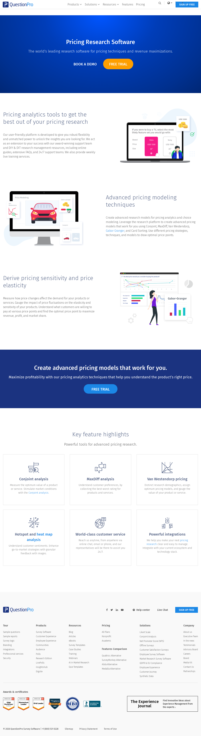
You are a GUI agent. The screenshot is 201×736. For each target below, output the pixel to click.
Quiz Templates (76, 667)
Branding (7, 645)
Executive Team (190, 636)
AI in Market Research (79, 662)
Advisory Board (190, 649)
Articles (72, 636)
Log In (190, 3)
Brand (186, 658)
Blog (71, 632)
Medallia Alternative (111, 668)
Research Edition (44, 658)
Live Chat (162, 610)
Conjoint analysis (38, 495)
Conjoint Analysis (148, 636)
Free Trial (118, 64)
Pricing (140, 10)
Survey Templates (77, 645)
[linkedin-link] (117, 610)
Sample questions (11, 632)
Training (72, 654)
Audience (40, 649)
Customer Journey (148, 672)
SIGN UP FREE (186, 10)
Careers (186, 654)
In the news (188, 641)
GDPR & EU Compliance (151, 663)
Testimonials (189, 645)
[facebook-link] (107, 610)
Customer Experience (46, 636)
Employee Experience (46, 641)
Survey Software (43, 632)
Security (7, 658)
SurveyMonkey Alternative (114, 660)
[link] (167, 3)
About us (187, 632)
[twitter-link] (112, 610)
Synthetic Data (146, 676)
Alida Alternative (109, 664)
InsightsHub (42, 667)
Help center (141, 610)
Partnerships (189, 671)
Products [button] (75, 10)
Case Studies (75, 649)
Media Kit (187, 662)
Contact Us (188, 667)
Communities (42, 645)
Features (127, 10)
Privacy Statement (88, 729)
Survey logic (9, 641)
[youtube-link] (122, 610)
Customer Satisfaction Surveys (154, 650)
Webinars (73, 658)
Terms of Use (110, 729)
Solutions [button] (92, 10)
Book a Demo (85, 64)
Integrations (9, 649)
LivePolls (40, 662)
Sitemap (69, 729)
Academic (106, 641)
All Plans (106, 632)
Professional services (13, 654)
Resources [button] (111, 10)
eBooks (72, 641)
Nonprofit (106, 636)
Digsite (39, 671)
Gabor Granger (115, 233)
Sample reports (10, 636)
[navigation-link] (178, 3)
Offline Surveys (147, 645)
